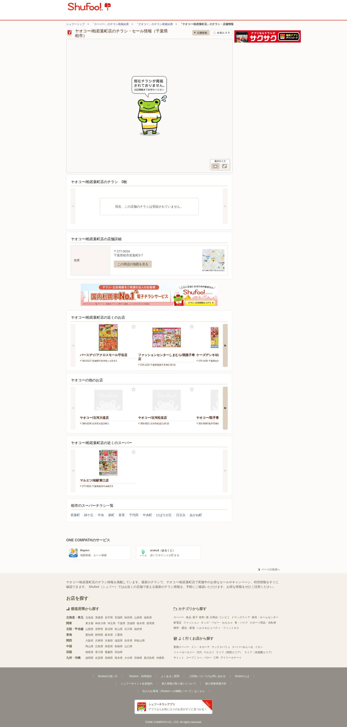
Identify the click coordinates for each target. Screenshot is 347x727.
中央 (101, 515)
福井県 (138, 629)
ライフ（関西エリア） (229, 652)
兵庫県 (99, 640)
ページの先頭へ (269, 569)
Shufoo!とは (242, 676)
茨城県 (131, 623)
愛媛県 (109, 652)
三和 (216, 657)
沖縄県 (160, 657)
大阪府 (89, 640)
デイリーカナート (231, 657)
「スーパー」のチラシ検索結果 (110, 24)
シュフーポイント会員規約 (136, 683)
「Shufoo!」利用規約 (139, 676)
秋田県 (128, 617)
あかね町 (196, 515)
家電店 (177, 622)
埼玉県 (112, 623)
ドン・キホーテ (200, 647)
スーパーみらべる (242, 647)
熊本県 (119, 657)
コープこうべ (194, 657)
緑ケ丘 (88, 515)
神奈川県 (100, 623)
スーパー (179, 617)
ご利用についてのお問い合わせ (207, 676)
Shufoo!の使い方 (108, 676)
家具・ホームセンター (265, 617)
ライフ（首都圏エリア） (259, 652)
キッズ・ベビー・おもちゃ (217, 622)
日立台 (180, 515)
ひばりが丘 (164, 515)
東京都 (89, 623)
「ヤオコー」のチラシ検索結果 (154, 24)
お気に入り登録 (133, 326)
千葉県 (121, 623)
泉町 (111, 515)
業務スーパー (181, 647)
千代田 (134, 515)
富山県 (119, 629)
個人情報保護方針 (215, 683)
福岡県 (89, 657)
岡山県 (89, 646)
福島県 (148, 617)
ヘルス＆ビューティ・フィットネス (218, 628)
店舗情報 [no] (201, 32)
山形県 (138, 617)
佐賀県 (99, 657)
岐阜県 (109, 634)
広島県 (99, 646)
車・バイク (241, 622)
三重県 (119, 634)
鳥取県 (109, 646)
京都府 (109, 640)
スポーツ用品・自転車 (263, 622)
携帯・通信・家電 (184, 628)
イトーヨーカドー (184, 652)
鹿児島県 (149, 657)
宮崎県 (138, 657)
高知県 (119, 652)
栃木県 (141, 623)
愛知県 (89, 634)
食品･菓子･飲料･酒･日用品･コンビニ (208, 617)
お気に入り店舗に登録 (221, 32)
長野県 (99, 629)
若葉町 (75, 515)
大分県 (128, 657)
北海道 (89, 617)
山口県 (128, 646)
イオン (259, 647)
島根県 (119, 646)
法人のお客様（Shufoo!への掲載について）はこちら (173, 691)
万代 (199, 652)
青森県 (99, 617)
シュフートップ (75, 24)
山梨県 (89, 629)
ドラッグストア (240, 617)
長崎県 (109, 657)
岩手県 (109, 617)
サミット (179, 657)
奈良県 (128, 640)
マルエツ (209, 652)
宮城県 (119, 617)
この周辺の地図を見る (132, 264)
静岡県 (99, 634)
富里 (122, 515)
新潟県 (109, 629)
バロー (208, 657)
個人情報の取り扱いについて (179, 683)
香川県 (99, 652)
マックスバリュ (221, 647)
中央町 (147, 515)
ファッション (191, 622)
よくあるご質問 (170, 676)
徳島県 (89, 652)
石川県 (128, 629)
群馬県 (150, 623)
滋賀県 (119, 640)
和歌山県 (139, 640)
